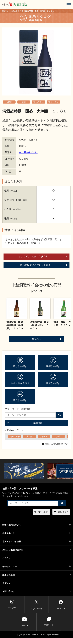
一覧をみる (45, 338)
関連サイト (49, 621)
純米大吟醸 (15, 436)
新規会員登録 (36, 575)
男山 (58, 436)
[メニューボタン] (68, 4)
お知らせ (36, 558)
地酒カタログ (16, 11)
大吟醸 (9, 102)
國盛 (24, 102)
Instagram (12, 604)
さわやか (44, 436)
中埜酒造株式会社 (28, 152)
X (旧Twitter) (36, 604)
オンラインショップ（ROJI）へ (43, 256)
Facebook (61, 604)
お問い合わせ (36, 591)
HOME (5, 11)
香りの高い (38, 102)
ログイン (36, 583)
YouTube (24, 621)
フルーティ (53, 102)
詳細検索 (24, 423)
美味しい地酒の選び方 (55, 444)
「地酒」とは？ (61, 512)
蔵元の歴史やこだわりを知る (43, 265)
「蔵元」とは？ (41, 512)
